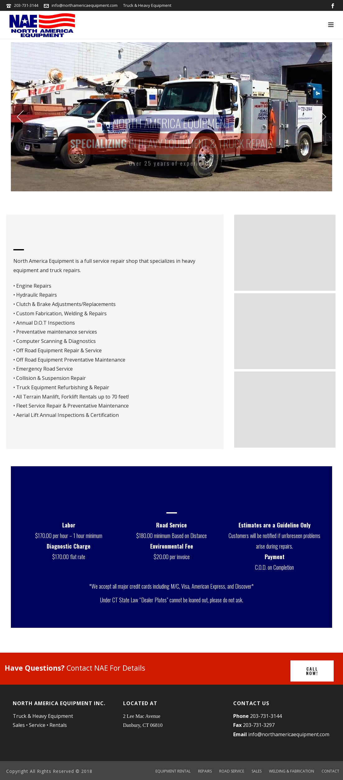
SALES (257, 771)
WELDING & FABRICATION (291, 771)
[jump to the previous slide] (20, 117)
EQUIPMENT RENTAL (173, 771)
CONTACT (330, 771)
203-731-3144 (26, 5)
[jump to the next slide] (323, 117)
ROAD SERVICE (231, 771)
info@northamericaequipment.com (85, 5)
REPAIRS (205, 771)
